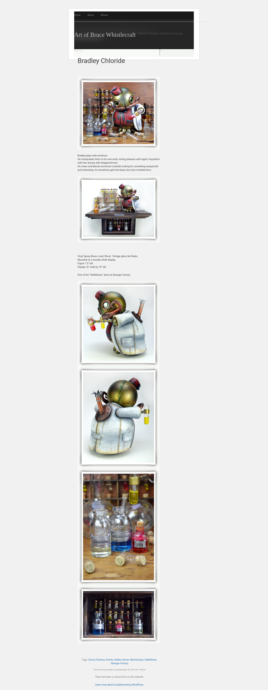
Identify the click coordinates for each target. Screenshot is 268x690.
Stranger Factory (119, 663)
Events (109, 659)
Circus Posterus (96, 659)
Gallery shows (121, 659)
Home (77, 15)
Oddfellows (151, 659)
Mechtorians (137, 659)
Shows (104, 15)
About (91, 15)
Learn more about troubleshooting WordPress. (119, 684)
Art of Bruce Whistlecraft (105, 34)
